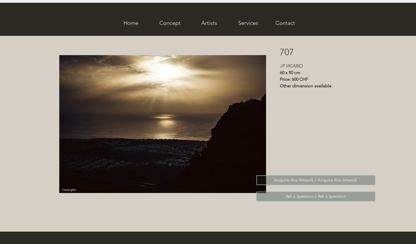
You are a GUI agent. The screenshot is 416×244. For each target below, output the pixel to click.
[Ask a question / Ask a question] (315, 196)
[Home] (131, 22)
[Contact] (285, 22)
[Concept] (170, 22)
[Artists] (209, 22)
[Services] (248, 22)
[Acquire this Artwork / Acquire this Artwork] (315, 180)
